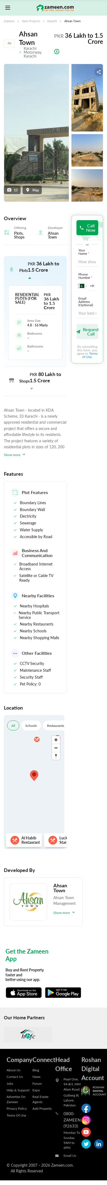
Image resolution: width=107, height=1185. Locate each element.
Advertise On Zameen (16, 1099)
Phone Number (86, 275)
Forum (37, 1083)
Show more (15, 454)
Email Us (70, 1155)
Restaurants (55, 725)
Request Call (87, 331)
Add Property (42, 1108)
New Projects (31, 21)
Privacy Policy (17, 1108)
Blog (35, 1070)
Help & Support (18, 1090)
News (36, 1076)
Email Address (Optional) (85, 301)
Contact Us (15, 1076)
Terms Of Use (16, 1115)
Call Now (87, 228)
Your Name (84, 251)
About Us (13, 1070)
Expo (36, 1090)
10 (12, 190)
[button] (35, 270)
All (13, 725)
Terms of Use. (90, 355)
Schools (31, 725)
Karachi (52, 21)
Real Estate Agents (40, 1099)
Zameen (9, 21)
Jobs (10, 1083)
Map (32, 190)
